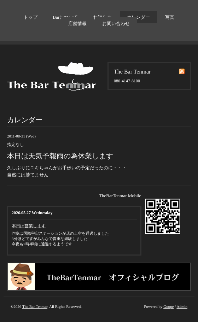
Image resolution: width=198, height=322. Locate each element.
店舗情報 (77, 23)
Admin (181, 306)
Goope (168, 306)
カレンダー (138, 17)
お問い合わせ (116, 23)
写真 (169, 17)
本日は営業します (29, 225)
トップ (30, 17)
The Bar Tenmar (34, 306)
